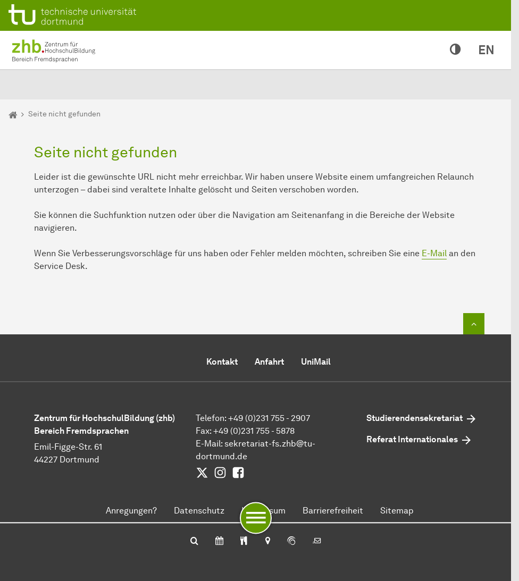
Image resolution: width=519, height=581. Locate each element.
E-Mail (434, 253)
